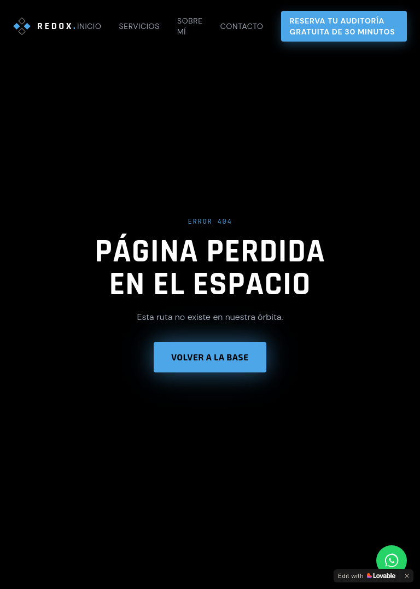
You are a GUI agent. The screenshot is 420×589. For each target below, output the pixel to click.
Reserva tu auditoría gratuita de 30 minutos (342, 26)
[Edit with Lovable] (367, 575)
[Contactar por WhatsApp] (391, 560)
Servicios (139, 26)
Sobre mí (190, 26)
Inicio (89, 26)
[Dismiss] (406, 575)
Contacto (242, 26)
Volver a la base (210, 357)
